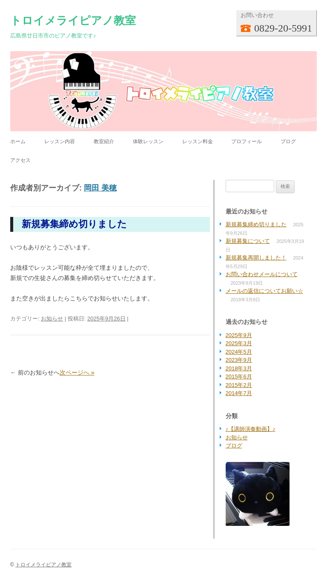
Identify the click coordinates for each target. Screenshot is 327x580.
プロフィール (246, 141)
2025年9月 (239, 335)
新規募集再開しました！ (256, 257)
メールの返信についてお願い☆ (264, 291)
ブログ (288, 141)
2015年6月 (239, 376)
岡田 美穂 (100, 188)
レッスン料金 (197, 141)
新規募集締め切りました (74, 224)
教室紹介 (104, 141)
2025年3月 (239, 343)
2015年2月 (239, 385)
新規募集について (248, 241)
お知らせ (52, 318)
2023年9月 (239, 360)
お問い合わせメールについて (262, 274)
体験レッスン (148, 141)
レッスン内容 (59, 141)
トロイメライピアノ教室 (73, 20)
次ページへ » (77, 372)
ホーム (18, 141)
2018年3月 (239, 368)
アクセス (20, 160)
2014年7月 (239, 393)
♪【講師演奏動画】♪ (250, 429)
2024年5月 (239, 352)
